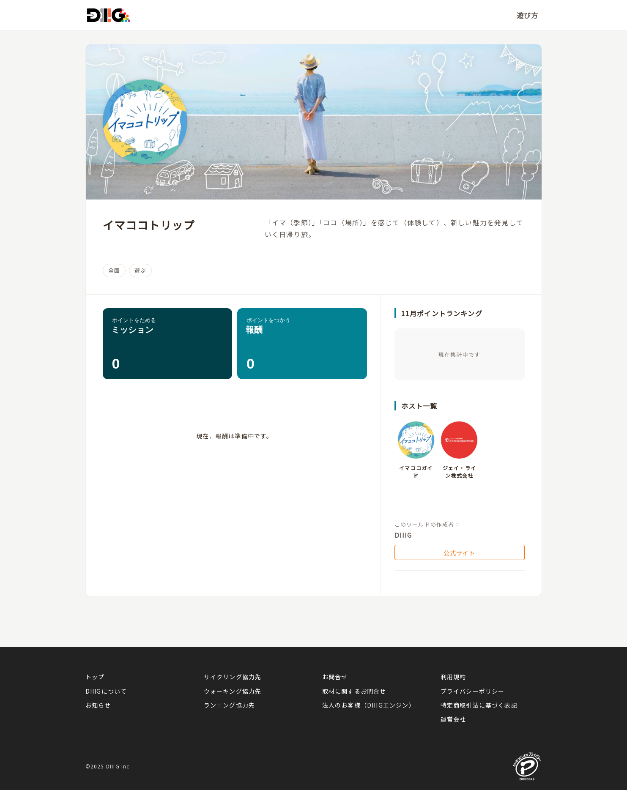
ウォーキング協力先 (233, 691)
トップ (95, 676)
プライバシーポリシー (473, 691)
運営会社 (453, 719)
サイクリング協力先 (233, 676)
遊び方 (528, 15)
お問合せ (335, 676)
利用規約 (453, 676)
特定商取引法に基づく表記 (479, 705)
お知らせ (98, 705)
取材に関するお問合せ (354, 691)
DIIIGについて (106, 691)
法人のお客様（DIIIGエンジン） (368, 705)
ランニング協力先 (229, 705)
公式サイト (460, 553)
